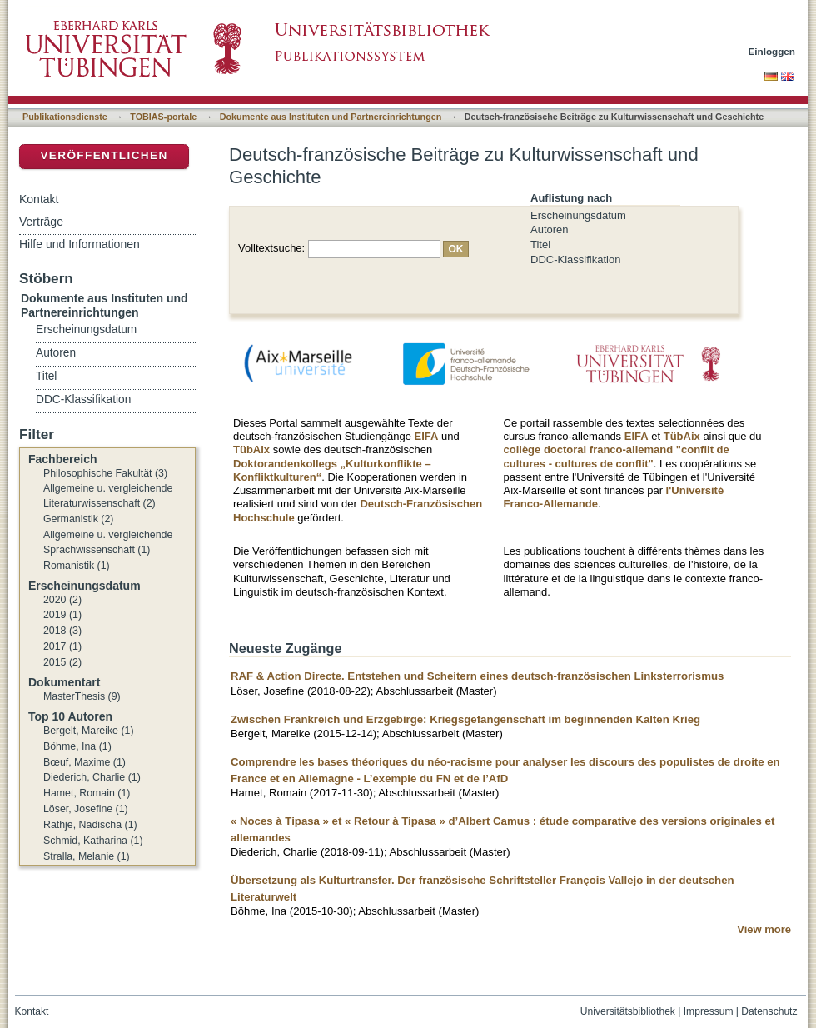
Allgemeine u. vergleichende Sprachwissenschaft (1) (107, 542)
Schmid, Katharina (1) (93, 840)
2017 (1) (62, 646)
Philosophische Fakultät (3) (105, 473)
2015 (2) (62, 662)
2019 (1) (62, 615)
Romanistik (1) (76, 565)
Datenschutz (769, 1011)
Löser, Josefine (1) (85, 809)
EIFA (427, 436)
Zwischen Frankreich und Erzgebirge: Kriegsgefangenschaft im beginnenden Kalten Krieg (465, 719)
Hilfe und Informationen (79, 244)
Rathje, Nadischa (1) (90, 825)
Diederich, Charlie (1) (92, 777)
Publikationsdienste (64, 117)
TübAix (251, 449)
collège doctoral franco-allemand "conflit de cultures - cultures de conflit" (616, 456)
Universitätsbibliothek (627, 1011)
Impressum (709, 1011)
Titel (540, 244)
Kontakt (38, 199)
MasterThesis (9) (82, 696)
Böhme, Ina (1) (77, 746)
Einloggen (772, 51)
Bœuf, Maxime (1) (84, 762)
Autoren (549, 229)
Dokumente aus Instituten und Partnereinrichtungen (331, 117)
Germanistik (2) (78, 519)
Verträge (41, 221)
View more (764, 929)
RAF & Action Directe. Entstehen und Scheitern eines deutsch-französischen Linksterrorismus (477, 676)
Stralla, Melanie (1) (86, 856)
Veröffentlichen (103, 155)
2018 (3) (62, 630)
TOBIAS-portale (163, 117)
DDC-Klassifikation (575, 259)
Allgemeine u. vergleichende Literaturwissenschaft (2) (107, 495)
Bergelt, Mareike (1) (88, 730)
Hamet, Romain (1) (86, 793)
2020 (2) (62, 600)
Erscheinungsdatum (578, 215)
